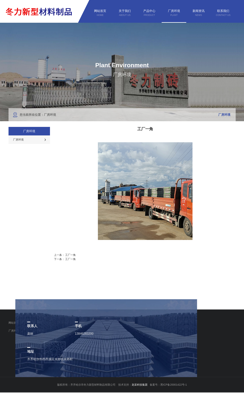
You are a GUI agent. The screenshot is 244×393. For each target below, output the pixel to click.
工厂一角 (70, 254)
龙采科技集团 (141, 384)
